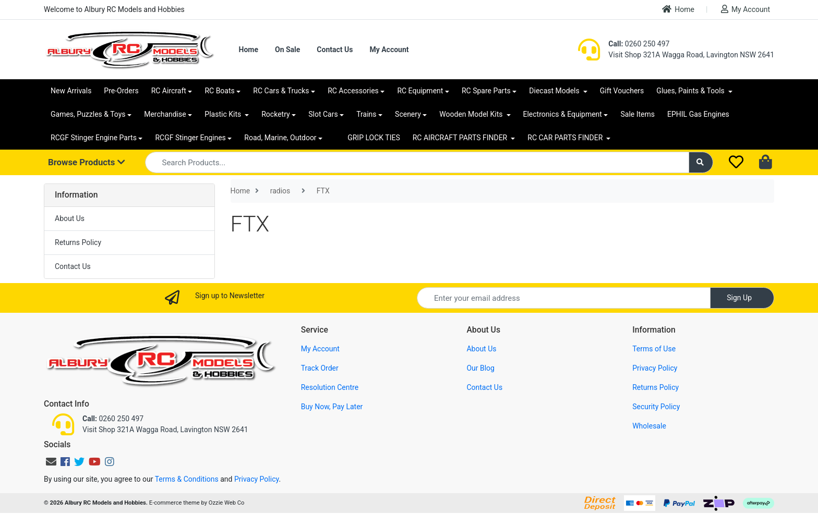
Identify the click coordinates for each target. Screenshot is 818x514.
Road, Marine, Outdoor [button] (280, 137)
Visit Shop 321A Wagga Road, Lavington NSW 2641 (691, 55)
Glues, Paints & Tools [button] (691, 91)
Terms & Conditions (187, 479)
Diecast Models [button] (555, 91)
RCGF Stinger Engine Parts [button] (94, 137)
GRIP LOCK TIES (373, 137)
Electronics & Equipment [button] (562, 114)
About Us (70, 218)
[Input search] (417, 162)
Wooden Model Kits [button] (471, 114)
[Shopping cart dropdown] (766, 162)
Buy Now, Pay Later (332, 406)
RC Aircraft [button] (168, 91)
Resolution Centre (329, 387)
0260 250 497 (638, 44)
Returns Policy (78, 242)
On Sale (287, 49)
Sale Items (637, 114)
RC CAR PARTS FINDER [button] (565, 137)
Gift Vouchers (622, 91)
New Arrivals (71, 91)
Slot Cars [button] (323, 114)
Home (678, 9)
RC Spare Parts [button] (486, 91)
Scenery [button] (408, 114)
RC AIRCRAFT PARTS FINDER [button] (461, 137)
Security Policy (656, 406)
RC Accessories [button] (353, 91)
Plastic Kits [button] (223, 114)
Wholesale (649, 426)
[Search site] (701, 162)
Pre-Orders (121, 91)
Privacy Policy (654, 368)
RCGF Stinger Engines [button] (190, 137)
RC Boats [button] (219, 91)
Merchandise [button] (165, 114)
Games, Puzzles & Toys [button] (88, 114)
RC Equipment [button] (420, 91)
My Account (745, 9)
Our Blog (480, 368)
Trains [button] (366, 114)
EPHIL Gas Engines (698, 114)
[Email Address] (564, 298)
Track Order (320, 368)
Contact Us (335, 49)
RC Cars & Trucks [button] (281, 91)
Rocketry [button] (275, 114)
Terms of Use (654, 349)
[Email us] (51, 462)
